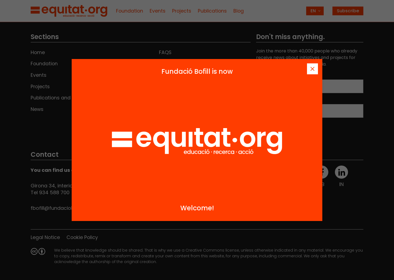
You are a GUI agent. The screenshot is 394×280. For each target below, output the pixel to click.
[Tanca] (312, 68)
